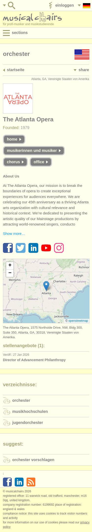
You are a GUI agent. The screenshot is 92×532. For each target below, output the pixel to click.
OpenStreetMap (78, 320)
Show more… (14, 233)
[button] (46, 286)
